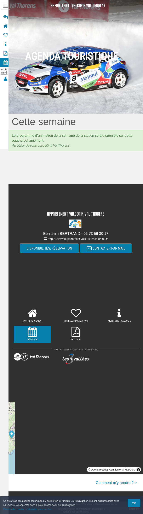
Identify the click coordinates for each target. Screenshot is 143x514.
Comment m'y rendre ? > (116, 483)
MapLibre (130, 469)
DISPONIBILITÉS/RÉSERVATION (50, 248)
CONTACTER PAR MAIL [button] (107, 248)
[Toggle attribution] (138, 469)
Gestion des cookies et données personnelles (27, 509)
